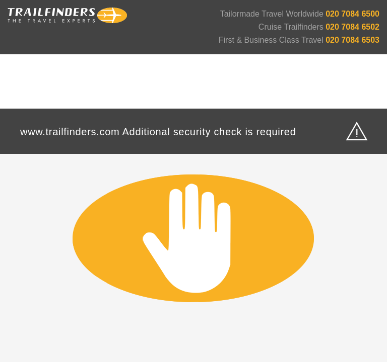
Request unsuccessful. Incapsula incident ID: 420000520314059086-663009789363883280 (193, 181)
